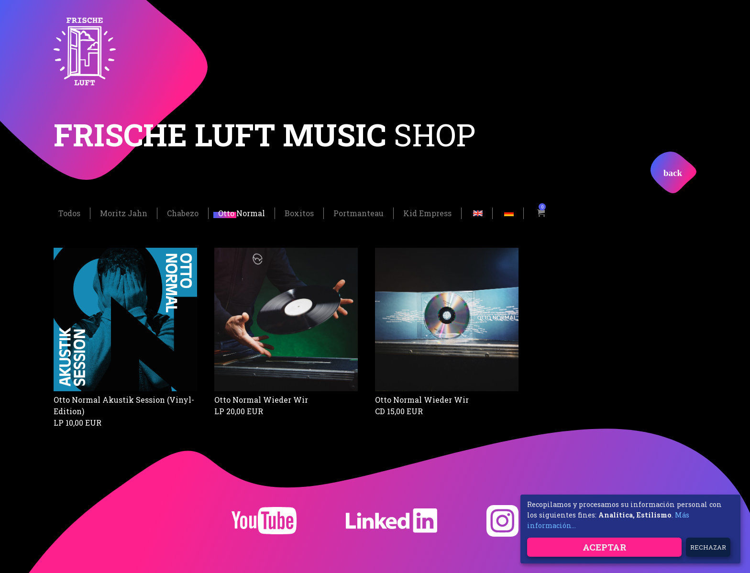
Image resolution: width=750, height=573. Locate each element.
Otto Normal (241, 212)
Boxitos (299, 212)
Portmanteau (358, 212)
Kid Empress (427, 212)
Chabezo (183, 212)
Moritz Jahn (123, 212)
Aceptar (605, 547)
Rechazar (708, 547)
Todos (69, 212)
